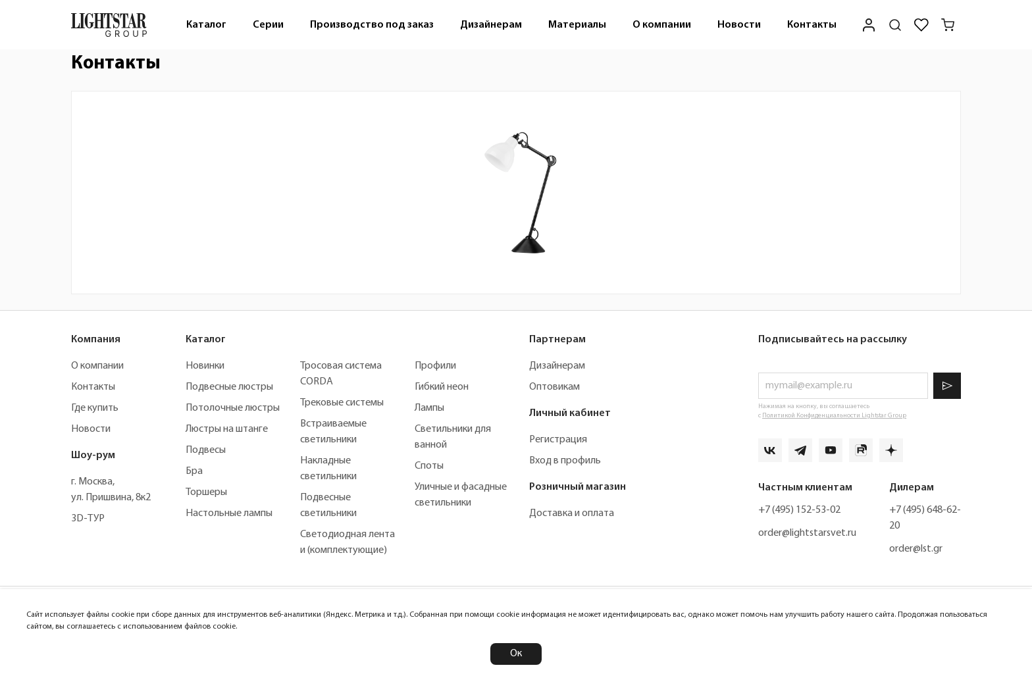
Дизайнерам (491, 25)
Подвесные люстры (229, 387)
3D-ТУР (88, 518)
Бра (194, 471)
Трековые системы (342, 403)
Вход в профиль (565, 461)
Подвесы (206, 450)
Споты (429, 466)
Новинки (205, 366)
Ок (516, 653)
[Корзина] (948, 25)
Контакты (812, 25)
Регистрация (558, 439)
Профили (435, 366)
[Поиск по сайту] (895, 25)
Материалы (577, 25)
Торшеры (206, 492)
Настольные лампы (229, 513)
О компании (661, 25)
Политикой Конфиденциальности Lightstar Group (834, 415)
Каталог (206, 25)
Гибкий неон (442, 387)
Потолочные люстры (233, 408)
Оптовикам (554, 387)
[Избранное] (921, 25)
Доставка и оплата (571, 513)
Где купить (94, 408)
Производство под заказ (372, 25)
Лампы (429, 408)
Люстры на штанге (227, 429)
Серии (268, 25)
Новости (739, 25)
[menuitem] (206, 24)
